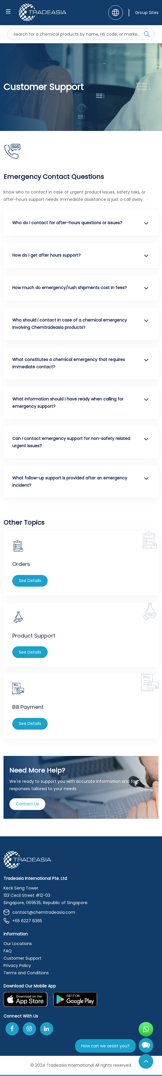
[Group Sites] (143, 12)
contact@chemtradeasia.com (39, 912)
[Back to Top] (145, 1061)
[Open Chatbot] (146, 1048)
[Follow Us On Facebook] (12, 1028)
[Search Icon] (146, 35)
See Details (30, 580)
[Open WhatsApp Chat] (146, 1029)
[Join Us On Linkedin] (46, 1028)
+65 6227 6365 (23, 921)
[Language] (115, 12)
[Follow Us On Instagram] (29, 1028)
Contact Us (27, 804)
